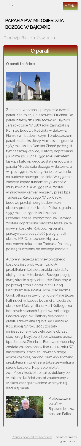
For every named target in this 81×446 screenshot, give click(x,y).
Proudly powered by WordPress (32, 437)
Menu (70, 6)
